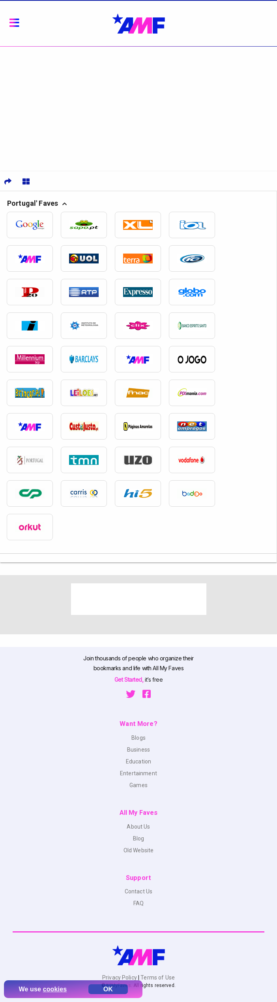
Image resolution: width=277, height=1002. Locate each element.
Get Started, (129, 679)
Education (138, 761)
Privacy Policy (120, 977)
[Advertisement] (138, 106)
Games (138, 785)
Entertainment (138, 773)
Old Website (139, 850)
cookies (55, 989)
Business (138, 749)
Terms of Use (157, 977)
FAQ (138, 903)
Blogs (138, 738)
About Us (138, 826)
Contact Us (138, 891)
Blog (138, 838)
